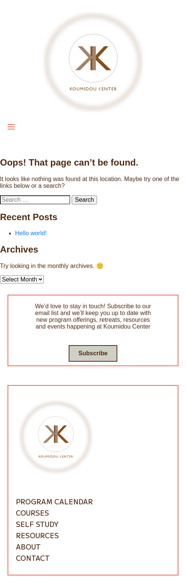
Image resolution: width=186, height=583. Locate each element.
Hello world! (31, 233)
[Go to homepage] (93, 61)
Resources (37, 535)
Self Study (37, 524)
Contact (33, 558)
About (28, 546)
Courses (32, 513)
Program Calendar (54, 501)
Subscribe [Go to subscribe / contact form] (93, 353)
